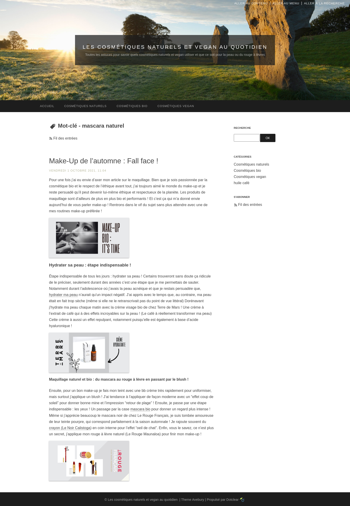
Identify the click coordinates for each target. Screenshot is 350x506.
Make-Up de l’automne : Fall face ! (103, 161)
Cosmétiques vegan (250, 177)
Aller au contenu (251, 3)
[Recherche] (247, 138)
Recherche (242, 127)
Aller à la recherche (324, 3)
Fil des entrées (65, 138)
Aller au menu (285, 3)
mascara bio (140, 409)
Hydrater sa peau (66, 265)
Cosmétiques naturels (251, 164)
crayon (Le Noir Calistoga (69, 428)
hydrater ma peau (63, 295)
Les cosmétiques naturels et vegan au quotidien (175, 47)
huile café (242, 183)
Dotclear (232, 499)
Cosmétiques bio (247, 170)
